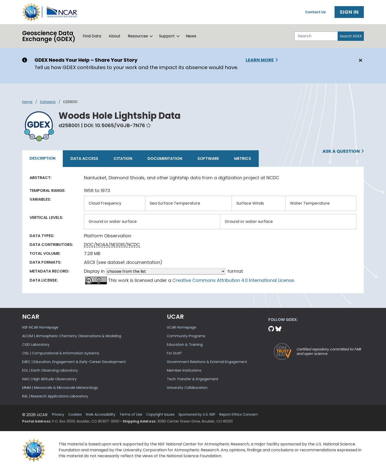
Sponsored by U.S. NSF (196, 414)
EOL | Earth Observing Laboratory (50, 370)
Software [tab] (208, 158)
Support (167, 36)
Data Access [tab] (84, 158)
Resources (138, 36)
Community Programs (186, 335)
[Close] (360, 60)
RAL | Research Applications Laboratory (55, 396)
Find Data (92, 36)
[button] (151, 36)
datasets (48, 101)
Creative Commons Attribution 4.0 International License (233, 280)
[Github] (271, 329)
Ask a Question (341, 151)
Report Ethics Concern (238, 414)
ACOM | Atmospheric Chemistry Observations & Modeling (71, 335)
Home (27, 101)
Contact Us (315, 12)
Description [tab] (42, 158)
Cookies (75, 414)
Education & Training (185, 344)
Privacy (58, 414)
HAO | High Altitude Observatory (49, 379)
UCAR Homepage (181, 327)
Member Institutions (184, 370)
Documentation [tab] (164, 158)
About (114, 36)
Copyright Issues (160, 414)
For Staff (174, 353)
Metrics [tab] (242, 158)
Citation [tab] (122, 158)
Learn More (260, 60)
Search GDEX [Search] (351, 36)
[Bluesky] (278, 329)
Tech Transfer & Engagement (192, 379)
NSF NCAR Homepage (40, 327)
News (191, 36)
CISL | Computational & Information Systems (60, 353)
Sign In (349, 12)
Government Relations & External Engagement (207, 361)
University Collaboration (187, 387)
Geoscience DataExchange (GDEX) (48, 36)
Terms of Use (130, 414)
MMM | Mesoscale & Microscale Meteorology (60, 387)
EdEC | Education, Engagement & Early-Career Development (74, 361)
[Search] (316, 36)
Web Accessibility (100, 414)
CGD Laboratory (35, 344)
